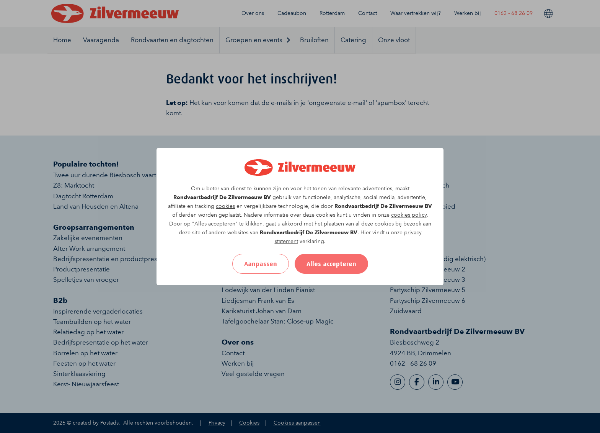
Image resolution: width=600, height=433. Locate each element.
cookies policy (409, 215)
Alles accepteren (331, 264)
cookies (225, 206)
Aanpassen (260, 264)
